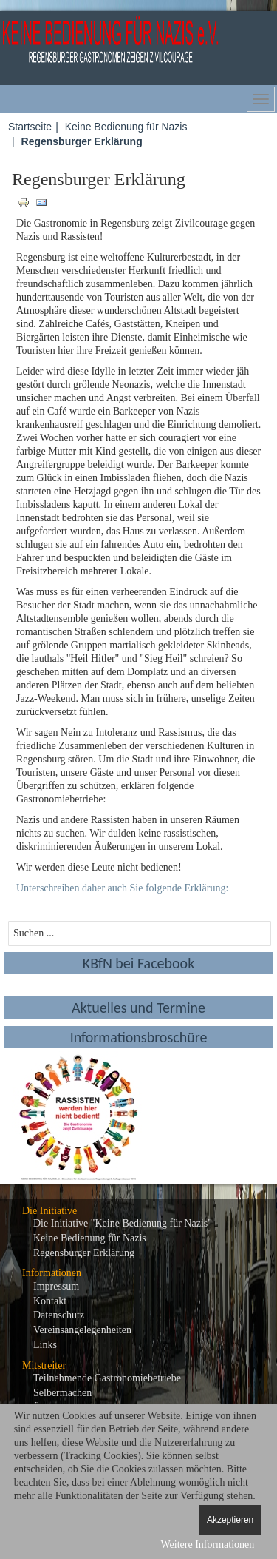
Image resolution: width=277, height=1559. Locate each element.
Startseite (30, 127)
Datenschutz (58, 1315)
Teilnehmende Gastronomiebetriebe (107, 1378)
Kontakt (49, 1301)
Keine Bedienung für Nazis (126, 127)
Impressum (56, 1286)
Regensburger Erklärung (83, 1252)
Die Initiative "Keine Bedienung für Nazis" (122, 1223)
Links (45, 1344)
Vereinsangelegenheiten (82, 1329)
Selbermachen (62, 1392)
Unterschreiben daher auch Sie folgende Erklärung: (122, 888)
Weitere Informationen (207, 1544)
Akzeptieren (230, 1520)
